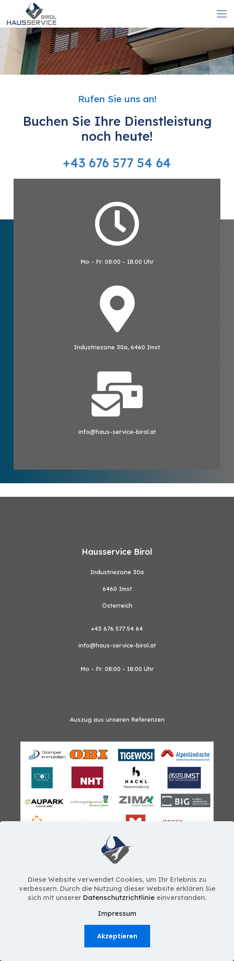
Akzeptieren (117, 936)
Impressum (117, 913)
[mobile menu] (221, 13)
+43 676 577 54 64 (117, 163)
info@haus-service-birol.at (117, 431)
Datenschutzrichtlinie (119, 897)
